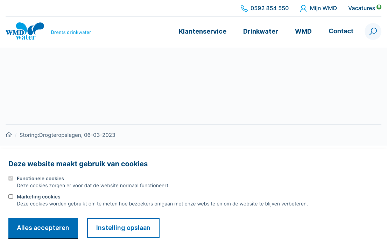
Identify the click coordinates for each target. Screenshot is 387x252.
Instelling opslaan (123, 227)
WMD (303, 31)
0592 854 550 (265, 8)
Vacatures (364, 8)
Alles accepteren (43, 227)
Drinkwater (260, 31)
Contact (341, 31)
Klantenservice (202, 31)
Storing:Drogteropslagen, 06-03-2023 (67, 135)
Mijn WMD (318, 8)
